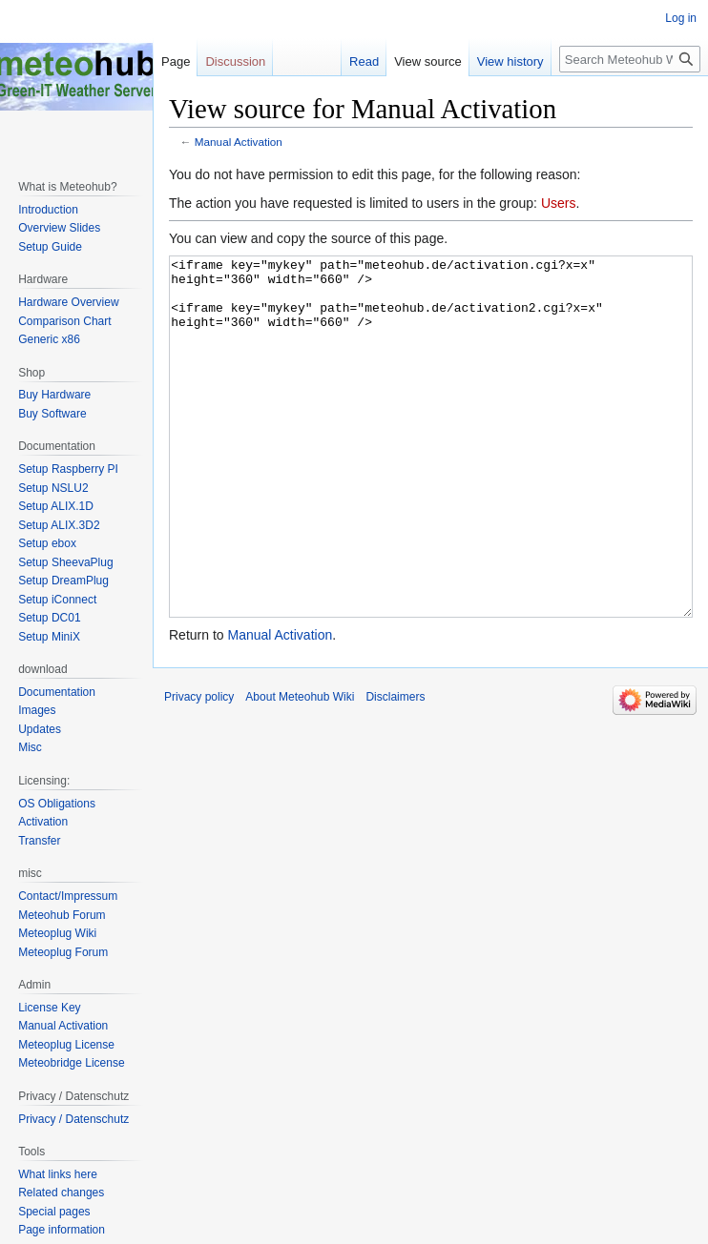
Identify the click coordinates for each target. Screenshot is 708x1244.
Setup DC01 (49, 617)
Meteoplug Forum (63, 952)
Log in (681, 18)
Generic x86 (49, 339)
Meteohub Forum (61, 915)
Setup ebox (47, 543)
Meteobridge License (71, 1063)
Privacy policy (199, 768)
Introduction (48, 209)
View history (510, 61)
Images (36, 710)
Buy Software (52, 413)
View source (428, 61)
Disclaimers (395, 768)
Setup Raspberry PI (68, 469)
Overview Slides (59, 228)
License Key (49, 1007)
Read (364, 61)
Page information (61, 1229)
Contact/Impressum (67, 896)
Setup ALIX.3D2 (58, 525)
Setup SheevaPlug (65, 562)
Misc (30, 747)
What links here (57, 1174)
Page (175, 61)
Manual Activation (238, 141)
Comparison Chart (64, 321)
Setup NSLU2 (53, 488)
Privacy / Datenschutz (73, 1119)
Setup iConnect (57, 599)
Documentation (56, 692)
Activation (43, 821)
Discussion (235, 61)
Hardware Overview (68, 302)
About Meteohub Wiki (299, 768)
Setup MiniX (49, 636)
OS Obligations (56, 803)
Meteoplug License (66, 1044)
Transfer (39, 840)
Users (558, 203)
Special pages (54, 1211)
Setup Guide (50, 247)
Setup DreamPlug (63, 580)
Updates (39, 729)
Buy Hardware (54, 394)
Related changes (61, 1192)
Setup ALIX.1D (56, 506)
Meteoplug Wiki (57, 933)
